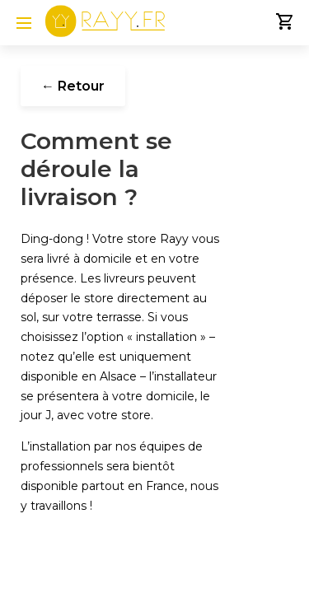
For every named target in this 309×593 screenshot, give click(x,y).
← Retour (73, 86)
